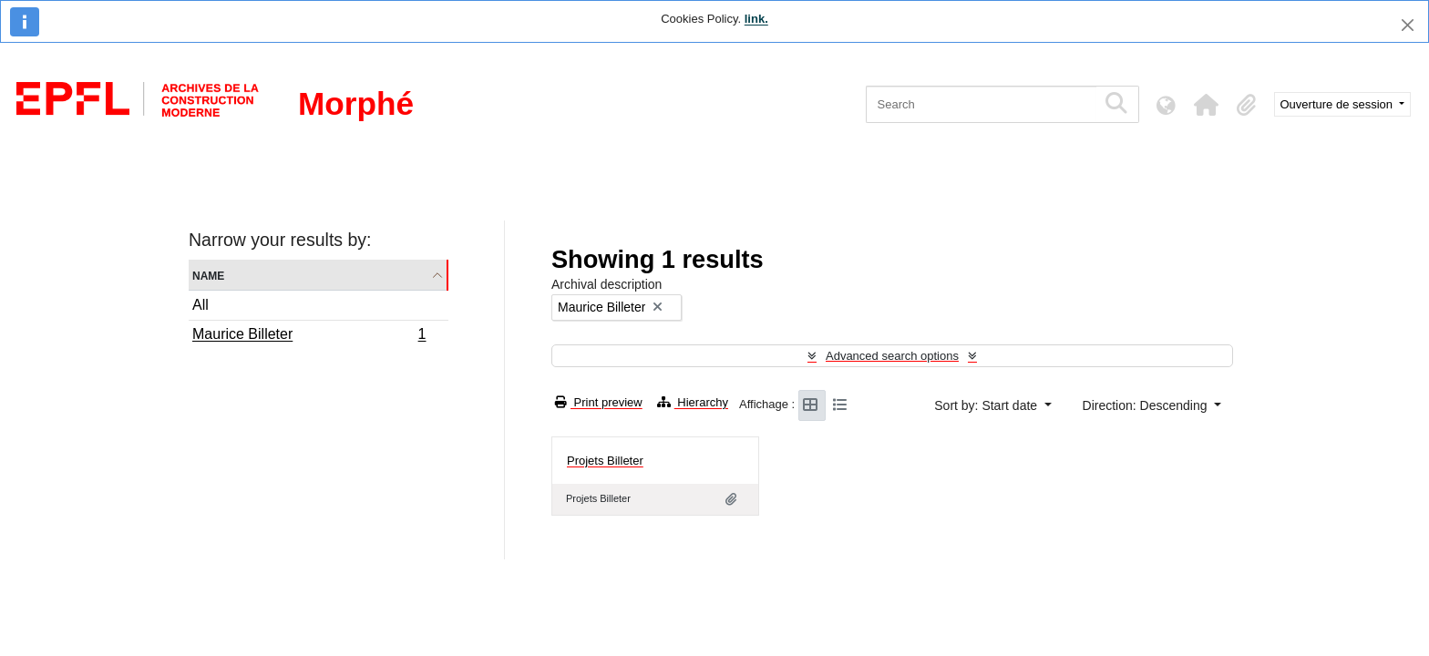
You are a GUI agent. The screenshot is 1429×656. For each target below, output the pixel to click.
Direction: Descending (1147, 405)
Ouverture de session (1338, 104)
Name (208, 274)
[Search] (981, 104)
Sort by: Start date (987, 405)
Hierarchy (692, 402)
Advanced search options (892, 356)
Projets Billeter (605, 460)
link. (756, 19)
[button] (1207, 105)
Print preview (599, 402)
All (200, 305)
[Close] (1407, 25)
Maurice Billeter (309, 336)
